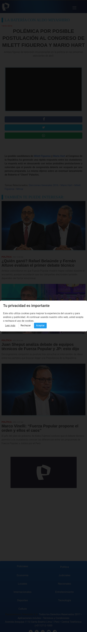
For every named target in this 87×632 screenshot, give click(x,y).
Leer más (10, 325)
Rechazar (26, 325)
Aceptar (40, 325)
